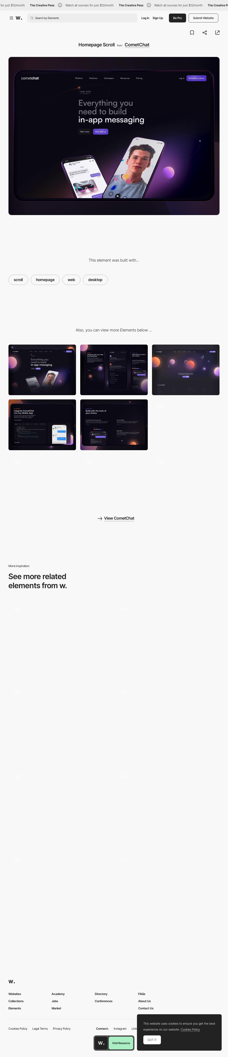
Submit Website (203, 18)
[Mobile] (114, 370)
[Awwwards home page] (101, 1043)
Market (56, 1008)
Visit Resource (121, 1043)
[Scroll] (60, 724)
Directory (101, 994)
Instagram (120, 1028)
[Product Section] (114, 479)
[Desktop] (42, 370)
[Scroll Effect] (168, 640)
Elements (14, 1008)
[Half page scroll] (60, 891)
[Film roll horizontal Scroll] (60, 640)
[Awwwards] (19, 18)
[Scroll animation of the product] (168, 724)
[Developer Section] (42, 424)
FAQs (141, 994)
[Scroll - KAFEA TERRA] (60, 808)
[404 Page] (186, 370)
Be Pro (177, 18)
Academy (58, 994)
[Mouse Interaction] (186, 424)
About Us (144, 1001)
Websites (14, 994)
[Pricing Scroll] (186, 479)
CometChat (137, 44)
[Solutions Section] (42, 479)
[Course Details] (168, 891)
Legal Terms (40, 1028)
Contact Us (145, 1008)
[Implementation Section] (114, 424)
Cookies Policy (17, 1028)
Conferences (103, 1001)
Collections (15, 1001)
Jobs (55, 1001)
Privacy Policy (61, 1028)
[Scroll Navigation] (168, 808)
